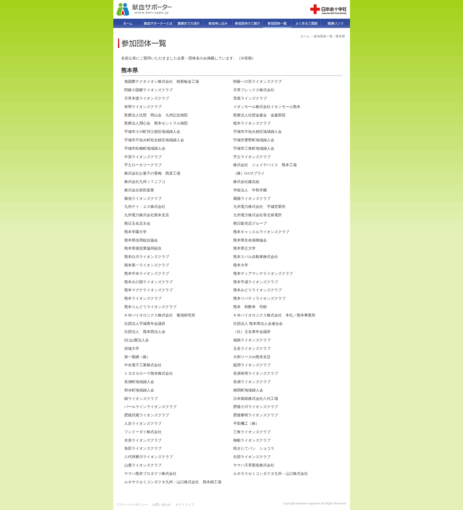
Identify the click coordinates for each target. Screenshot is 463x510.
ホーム (305, 36)
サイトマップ (185, 504)
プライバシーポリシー (132, 504)
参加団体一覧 (323, 36)
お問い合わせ (161, 504)
